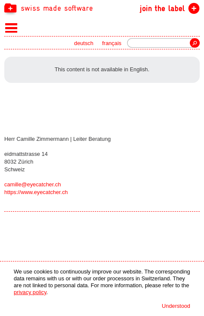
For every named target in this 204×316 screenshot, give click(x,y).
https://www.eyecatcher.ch (36, 192)
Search (195, 43)
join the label (162, 8)
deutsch (84, 43)
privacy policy (30, 292)
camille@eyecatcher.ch (32, 184)
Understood (176, 306)
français (112, 43)
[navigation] (102, 7)
